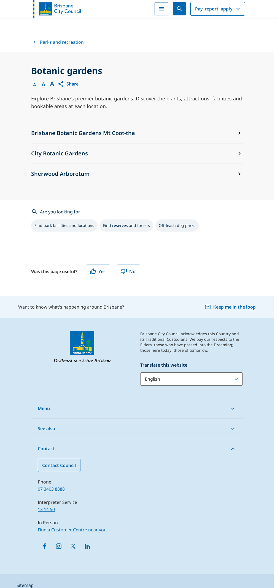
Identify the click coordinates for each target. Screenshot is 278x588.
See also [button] (46, 428)
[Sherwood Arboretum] (137, 174)
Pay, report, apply (218, 9)
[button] (68, 84)
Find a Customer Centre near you (72, 530)
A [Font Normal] (34, 85)
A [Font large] (52, 84)
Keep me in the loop (230, 307)
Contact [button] (46, 449)
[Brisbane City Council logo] (57, 9)
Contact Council (59, 465)
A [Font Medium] (43, 84)
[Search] (179, 8)
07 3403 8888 (51, 489)
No (128, 271)
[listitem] (64, 225)
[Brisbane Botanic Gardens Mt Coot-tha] (137, 133)
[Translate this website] (191, 379)
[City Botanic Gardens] (137, 154)
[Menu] (161, 8)
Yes (98, 271)
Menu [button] (44, 408)
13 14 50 (46, 509)
